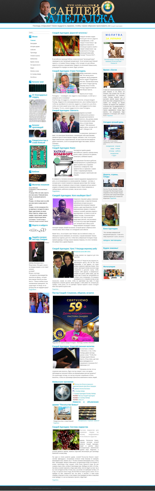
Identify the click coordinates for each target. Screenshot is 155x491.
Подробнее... (56, 145)
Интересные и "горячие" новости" (88, 420)
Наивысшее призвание (62, 382)
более (81, 464)
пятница (111, 151)
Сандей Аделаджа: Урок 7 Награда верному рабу (74, 249)
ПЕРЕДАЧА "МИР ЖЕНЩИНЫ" (112, 240)
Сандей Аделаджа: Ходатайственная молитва (73, 346)
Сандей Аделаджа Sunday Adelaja (84, 393)
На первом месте (35, 65)
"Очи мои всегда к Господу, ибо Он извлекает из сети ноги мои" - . (114, 61)
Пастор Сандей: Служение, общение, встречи (73, 293)
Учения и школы (35, 55)
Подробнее (110, 115)
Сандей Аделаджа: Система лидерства (70, 427)
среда (112, 148)
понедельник (110, 146)
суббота (117, 151)
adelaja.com (78, 399)
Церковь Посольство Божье (82, 388)
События (33, 49)
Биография (33, 43)
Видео (32, 68)
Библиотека (33, 59)
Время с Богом (34, 62)
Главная (32, 40)
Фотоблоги (33, 77)
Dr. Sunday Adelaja (79, 391)
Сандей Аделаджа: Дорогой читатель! (69, 33)
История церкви (34, 46)
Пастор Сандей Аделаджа (84, 395)
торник (118, 146)
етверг (118, 148)
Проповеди (33, 52)
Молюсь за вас (34, 71)
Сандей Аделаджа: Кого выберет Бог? (71, 195)
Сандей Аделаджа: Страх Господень (69, 71)
